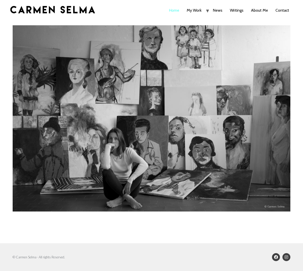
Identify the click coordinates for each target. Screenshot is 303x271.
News (217, 10)
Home (174, 10)
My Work (194, 10)
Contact (282, 10)
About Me (259, 10)
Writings (236, 10)
